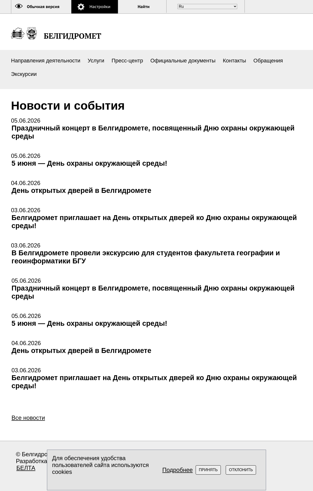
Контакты (234, 61)
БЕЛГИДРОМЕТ (72, 36)
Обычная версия (43, 6)
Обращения (268, 61)
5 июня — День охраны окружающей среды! (89, 163)
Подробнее (177, 470)
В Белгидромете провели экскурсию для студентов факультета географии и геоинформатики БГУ (145, 257)
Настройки (100, 6)
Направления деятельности (45, 61)
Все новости (28, 417)
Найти (144, 6)
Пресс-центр (127, 61)
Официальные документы (182, 61)
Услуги (96, 61)
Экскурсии (24, 74)
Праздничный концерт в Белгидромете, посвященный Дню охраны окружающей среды (152, 132)
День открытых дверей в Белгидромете (81, 190)
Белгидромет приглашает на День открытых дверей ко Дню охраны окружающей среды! (154, 222)
